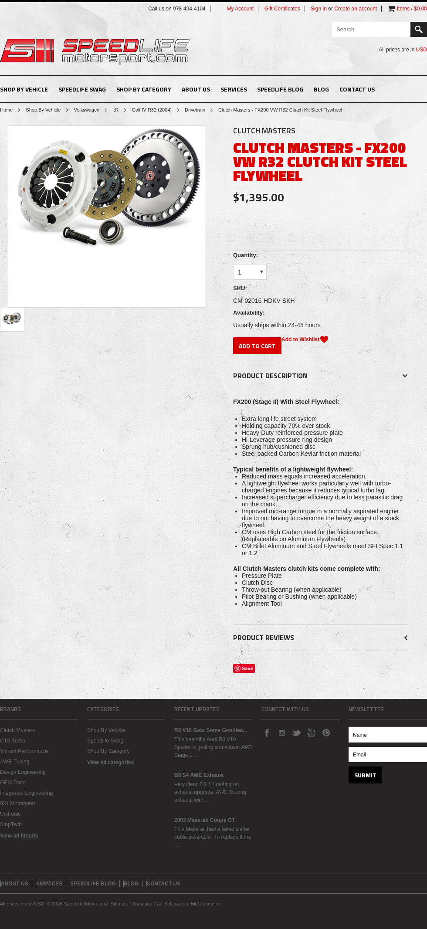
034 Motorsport (17, 803)
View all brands (19, 836)
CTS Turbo (12, 741)
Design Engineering (23, 772)
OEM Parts (13, 783)
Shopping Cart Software (157, 903)
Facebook (266, 732)
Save (247, 668)
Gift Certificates (282, 9)
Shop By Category (143, 89)
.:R (115, 109)
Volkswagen (86, 109)
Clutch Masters (17, 730)
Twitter (296, 732)
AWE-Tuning (14, 762)
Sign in (319, 9)
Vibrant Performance (24, 751)
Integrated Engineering (26, 793)
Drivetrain (195, 109)
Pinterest (326, 732)
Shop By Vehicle (24, 89)
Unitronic (10, 814)
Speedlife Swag (82, 89)
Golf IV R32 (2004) (152, 109)
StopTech (11, 824)
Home (6, 109)
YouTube (311, 732)
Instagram (281, 732)
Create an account (355, 9)
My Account (240, 9)
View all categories (110, 762)
